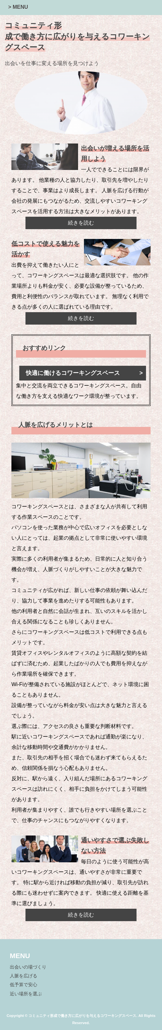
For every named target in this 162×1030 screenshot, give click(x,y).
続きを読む (81, 223)
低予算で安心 (23, 984)
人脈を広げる (23, 975)
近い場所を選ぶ (26, 993)
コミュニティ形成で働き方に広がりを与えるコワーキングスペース (77, 36)
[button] (82, 4)
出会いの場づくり (28, 967)
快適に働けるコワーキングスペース (73, 373)
